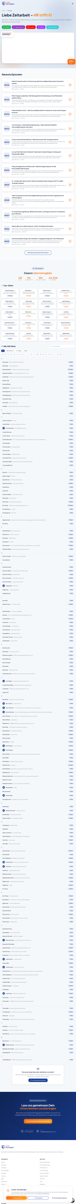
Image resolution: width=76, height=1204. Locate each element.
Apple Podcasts (18, 27)
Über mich (3, 1165)
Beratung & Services (45, 1162)
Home (3, 10)
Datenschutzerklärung (43, 1193)
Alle (3, 350)
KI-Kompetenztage (45, 1165)
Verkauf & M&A (5, 1170)
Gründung (3, 1167)
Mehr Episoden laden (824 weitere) (38, 252)
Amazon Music (52, 27)
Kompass (3, 1173)
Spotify (6, 27)
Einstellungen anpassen (59, 1198)
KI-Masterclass (43, 1167)
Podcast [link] (10, 10)
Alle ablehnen (38, 1198)
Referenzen (4, 1181)
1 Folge (25, 350)
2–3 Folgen (18, 350)
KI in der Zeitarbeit (44, 1173)
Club (41, 1181)
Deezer (41, 27)
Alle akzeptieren (16, 1198)
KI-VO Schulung (44, 1170)
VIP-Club (42, 1178)
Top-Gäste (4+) (10, 350)
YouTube (30, 27)
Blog (2, 1178)
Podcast (3, 1176)
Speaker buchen (44, 1176)
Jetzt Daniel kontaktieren (38, 1080)
